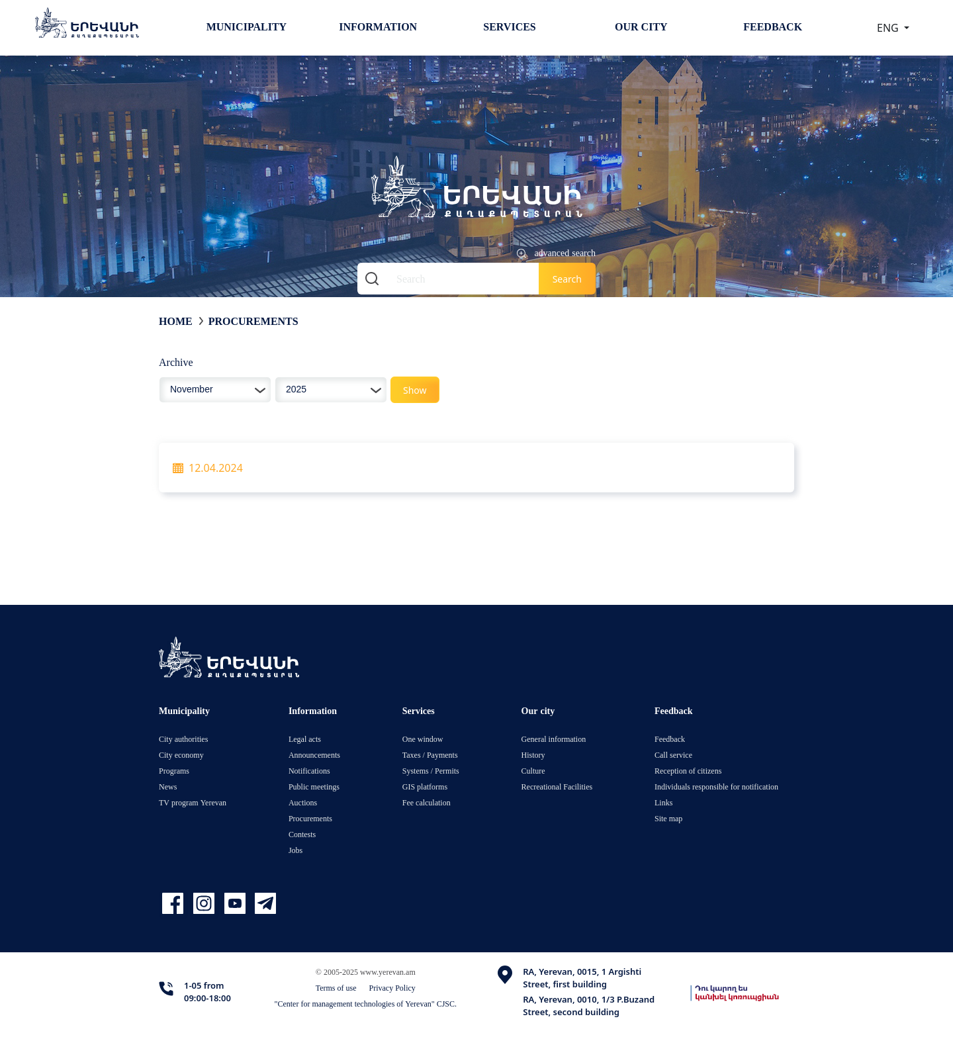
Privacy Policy (392, 987)
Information (378, 26)
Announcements (314, 754)
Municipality (246, 26)
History (533, 754)
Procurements (253, 321)
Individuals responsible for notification (716, 786)
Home (176, 321)
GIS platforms (424, 786)
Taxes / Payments (430, 754)
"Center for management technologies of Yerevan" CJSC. (366, 1003)
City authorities (183, 738)
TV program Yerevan (192, 802)
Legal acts (305, 738)
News (168, 786)
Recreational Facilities (557, 786)
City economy (181, 754)
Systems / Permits (430, 770)
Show (415, 390)
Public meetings (314, 786)
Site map (668, 818)
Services (509, 26)
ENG (889, 28)
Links (663, 802)
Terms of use (336, 987)
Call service (673, 754)
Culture (533, 770)
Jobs (295, 850)
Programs (174, 770)
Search (567, 279)
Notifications (309, 770)
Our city (641, 26)
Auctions (303, 802)
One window (422, 738)
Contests (302, 834)
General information (554, 738)
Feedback (772, 26)
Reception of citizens (688, 770)
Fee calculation (426, 802)
